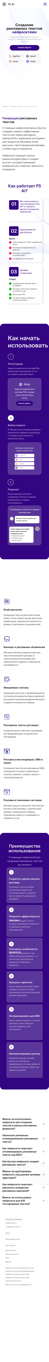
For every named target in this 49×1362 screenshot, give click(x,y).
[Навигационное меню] (45, 4)
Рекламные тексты (31, 106)
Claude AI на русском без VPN (17, 1278)
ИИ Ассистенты (11, 1254)
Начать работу (24, 48)
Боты (7, 1258)
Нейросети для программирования (19, 1271)
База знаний (10, 1250)
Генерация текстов (16, 106)
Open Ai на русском (13, 1281)
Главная (5, 106)
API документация (12, 1239)
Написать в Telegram (13, 1219)
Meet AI (8, 1262)
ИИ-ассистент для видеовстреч (18, 1285)
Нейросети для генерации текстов (19, 1268)
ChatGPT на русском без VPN (17, 1274)
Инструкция (10, 1245)
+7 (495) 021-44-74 (12, 1227)
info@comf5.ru (11, 1223)
